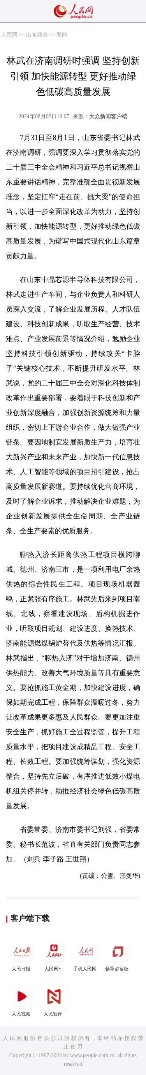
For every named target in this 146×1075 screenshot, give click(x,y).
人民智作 (53, 1000)
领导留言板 (117, 955)
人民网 (9, 35)
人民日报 (21, 955)
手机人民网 (85, 955)
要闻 (61, 35)
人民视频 (21, 1000)
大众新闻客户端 (108, 116)
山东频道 (37, 35)
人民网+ (53, 955)
